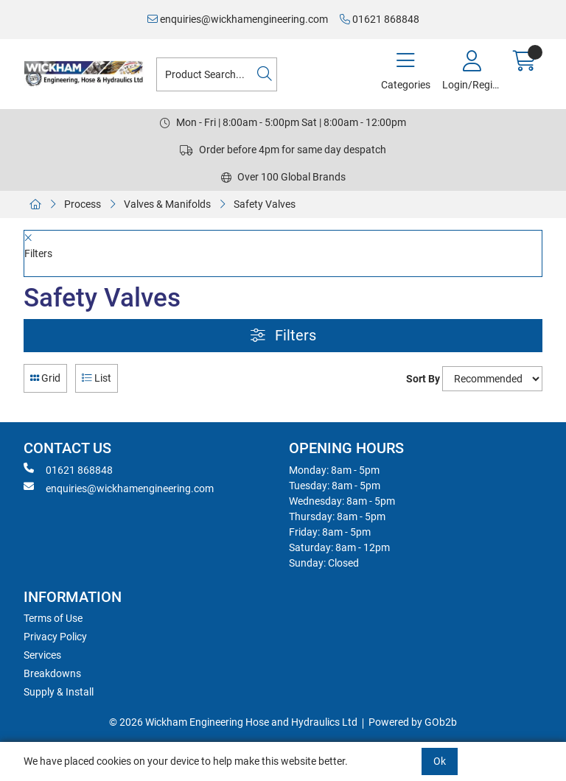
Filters (283, 335)
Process (82, 204)
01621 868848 (379, 19)
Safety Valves (265, 204)
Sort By (423, 379)
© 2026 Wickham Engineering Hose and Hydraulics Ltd (233, 722)
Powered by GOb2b (412, 722)
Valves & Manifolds (167, 204)
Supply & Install (59, 692)
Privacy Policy (55, 636)
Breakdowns (52, 673)
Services (42, 655)
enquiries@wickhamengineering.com (237, 19)
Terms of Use (53, 618)
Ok (439, 761)
